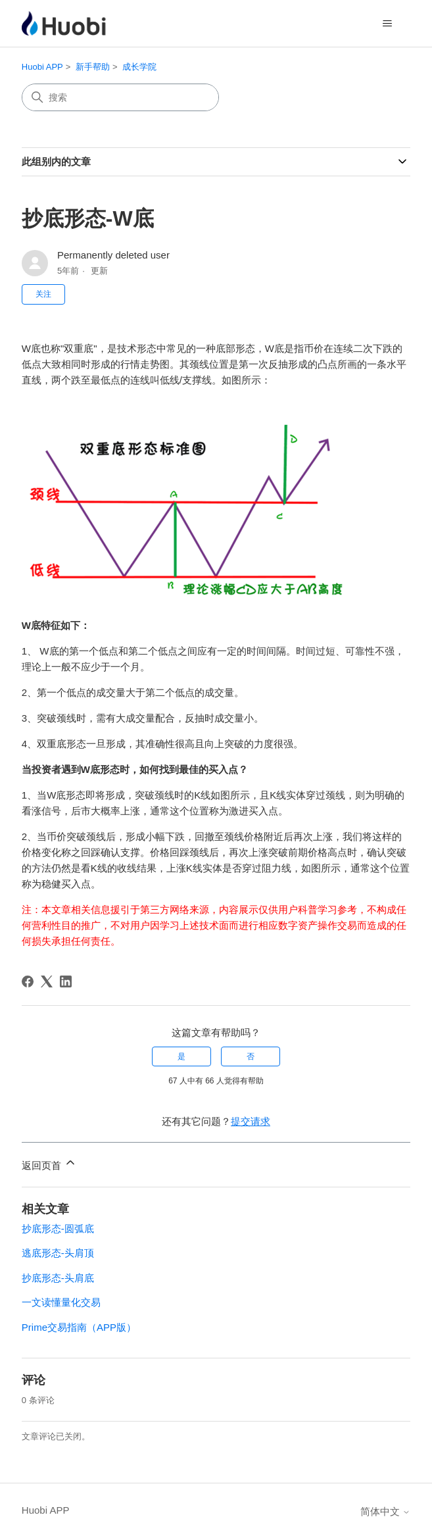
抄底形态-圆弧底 (58, 1228)
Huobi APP (42, 67)
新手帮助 (93, 67)
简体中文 (385, 1511)
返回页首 (49, 1163)
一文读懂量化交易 (61, 1302)
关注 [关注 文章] (43, 294)
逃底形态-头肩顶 (58, 1252)
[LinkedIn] (66, 981)
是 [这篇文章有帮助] (181, 1056)
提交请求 (250, 1121)
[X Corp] (47, 981)
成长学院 (139, 67)
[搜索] (120, 97)
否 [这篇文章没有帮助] (250, 1056)
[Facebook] (28, 981)
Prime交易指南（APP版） (79, 1327)
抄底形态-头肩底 (58, 1277)
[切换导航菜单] (387, 23)
